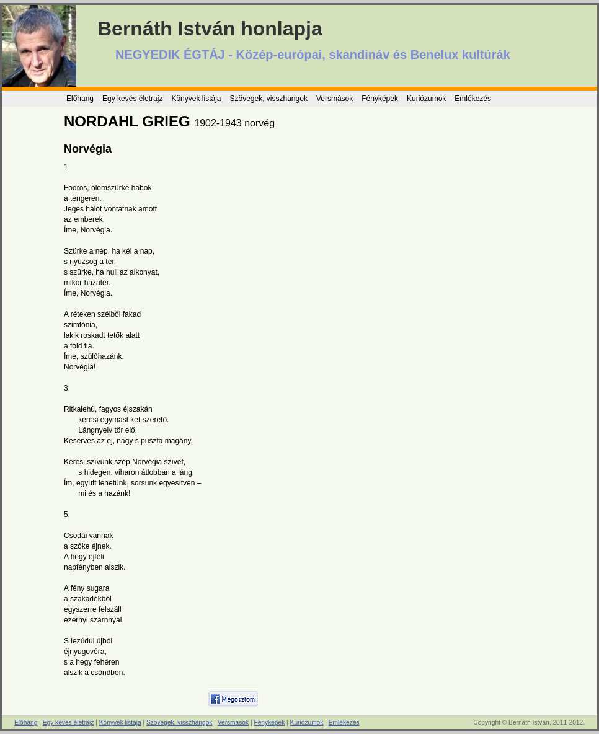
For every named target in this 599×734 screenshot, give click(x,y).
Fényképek (380, 98)
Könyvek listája (196, 98)
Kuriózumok (426, 98)
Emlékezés (473, 98)
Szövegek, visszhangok (268, 98)
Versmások (334, 98)
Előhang (80, 98)
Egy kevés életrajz (132, 98)
